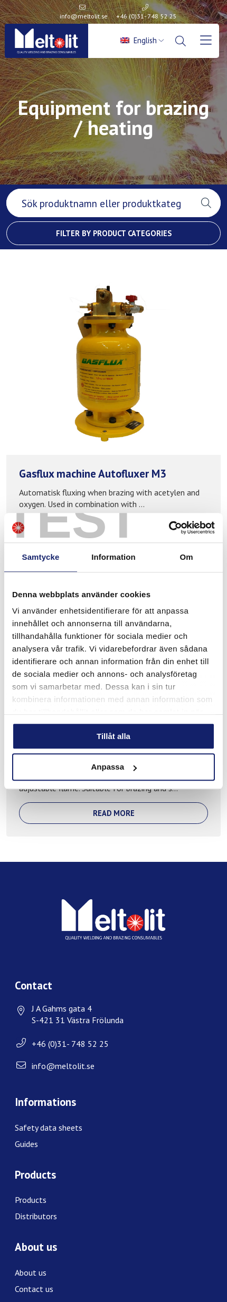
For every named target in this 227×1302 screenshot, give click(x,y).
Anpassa (114, 767)
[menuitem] (143, 40)
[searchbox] (99, 203)
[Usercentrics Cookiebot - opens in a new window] (168, 528)
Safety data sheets (48, 1127)
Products (30, 1199)
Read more (114, 813)
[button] (206, 203)
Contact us (34, 1289)
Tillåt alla (113, 736)
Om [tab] (186, 556)
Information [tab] (113, 556)
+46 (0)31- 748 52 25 (146, 16)
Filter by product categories (114, 233)
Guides (26, 1144)
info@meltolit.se (84, 16)
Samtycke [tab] (41, 556)
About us (30, 1272)
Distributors (36, 1216)
